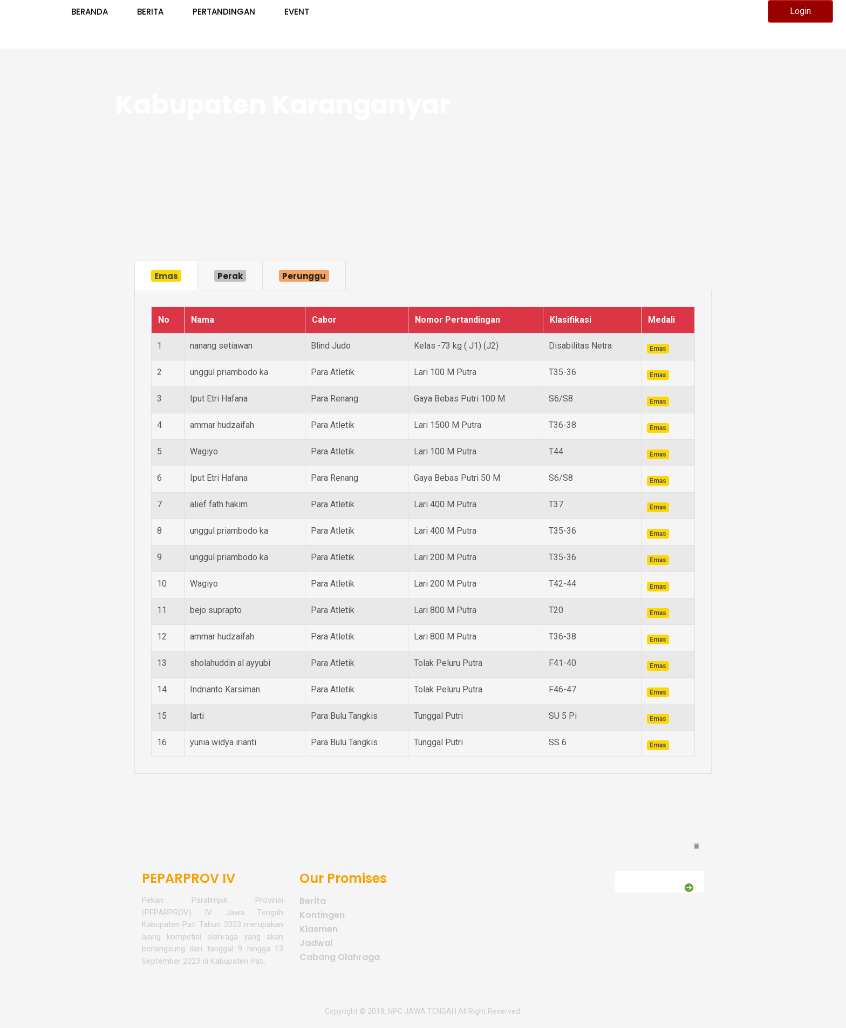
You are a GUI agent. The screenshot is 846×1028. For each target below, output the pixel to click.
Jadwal (315, 943)
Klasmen (318, 929)
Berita (312, 901)
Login (800, 11)
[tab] (166, 275)
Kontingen (322, 915)
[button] (696, 846)
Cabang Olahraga (339, 957)
